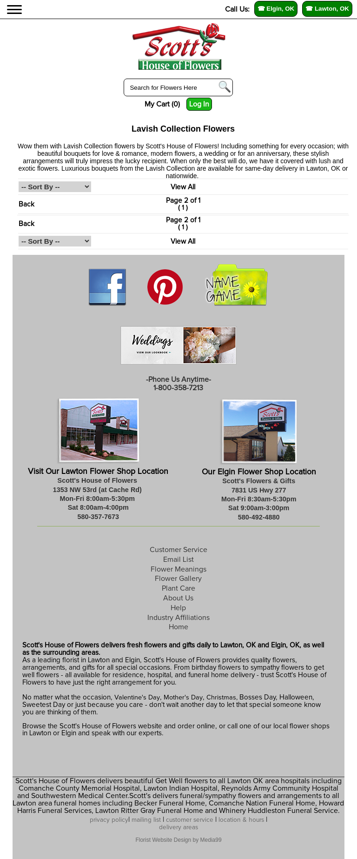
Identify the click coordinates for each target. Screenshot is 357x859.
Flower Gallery (178, 578)
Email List (178, 559)
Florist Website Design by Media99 (178, 840)
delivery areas (178, 827)
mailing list (146, 820)
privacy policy (109, 820)
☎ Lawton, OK (327, 8)
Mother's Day (183, 697)
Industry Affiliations (178, 617)
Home (178, 627)
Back (26, 204)
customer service (189, 820)
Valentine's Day (136, 697)
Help (178, 608)
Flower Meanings (178, 569)
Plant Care (178, 588)
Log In (199, 104)
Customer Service (178, 549)
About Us (178, 598)
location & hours (241, 820)
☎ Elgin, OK (276, 8)
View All (183, 187)
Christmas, (222, 697)
